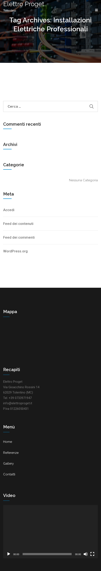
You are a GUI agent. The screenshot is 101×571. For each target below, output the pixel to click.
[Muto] (85, 554)
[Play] (9, 554)
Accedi (8, 210)
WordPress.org (15, 251)
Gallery (8, 463)
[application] (50, 531)
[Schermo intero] (92, 554)
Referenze (11, 453)
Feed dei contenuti (18, 224)
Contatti (9, 474)
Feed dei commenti (19, 237)
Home (7, 442)
